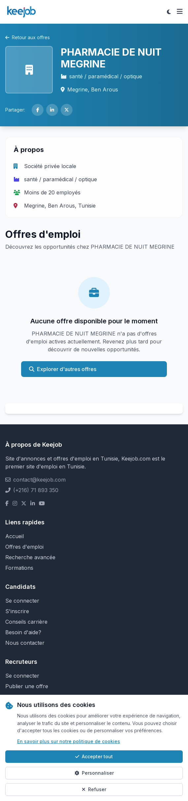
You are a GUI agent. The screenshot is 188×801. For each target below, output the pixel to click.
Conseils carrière (26, 621)
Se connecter (22, 600)
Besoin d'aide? (23, 632)
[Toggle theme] (169, 12)
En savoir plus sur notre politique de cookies (68, 741)
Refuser (94, 789)
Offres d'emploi (24, 546)
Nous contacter (25, 642)
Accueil (14, 536)
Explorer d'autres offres (62, 369)
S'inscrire (17, 611)
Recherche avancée (30, 557)
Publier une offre (26, 686)
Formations (19, 567)
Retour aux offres (27, 37)
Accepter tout (94, 756)
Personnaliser (94, 773)
